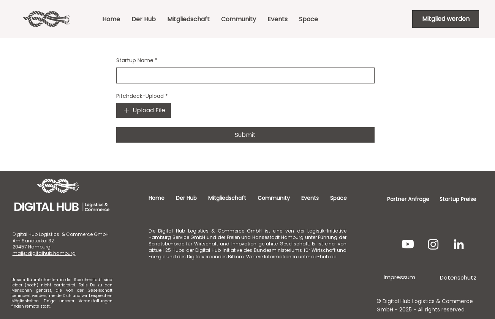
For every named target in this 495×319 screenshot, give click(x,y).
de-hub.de (323, 256)
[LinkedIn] (459, 244)
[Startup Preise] (458, 199)
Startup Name (137, 60)
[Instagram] (433, 244)
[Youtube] (408, 244)
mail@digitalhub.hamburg (44, 253)
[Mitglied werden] (445, 19)
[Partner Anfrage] (408, 199)
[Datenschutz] (458, 277)
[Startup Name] (243, 75)
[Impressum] (399, 277)
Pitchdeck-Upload (142, 96)
